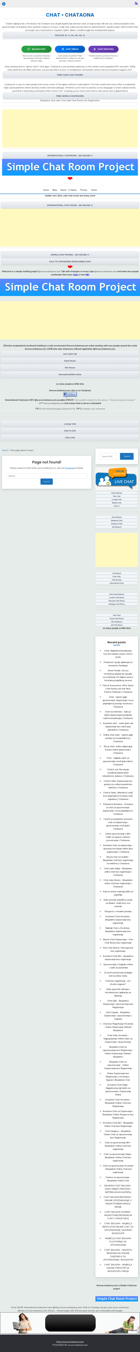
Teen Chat (117, 615)
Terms (94, 190)
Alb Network (116, 527)
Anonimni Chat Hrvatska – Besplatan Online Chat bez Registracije (118, 1102)
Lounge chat (70, 424)
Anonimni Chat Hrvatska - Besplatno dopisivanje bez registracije (118, 919)
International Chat (117, 583)
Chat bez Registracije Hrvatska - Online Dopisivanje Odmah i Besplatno (118, 1027)
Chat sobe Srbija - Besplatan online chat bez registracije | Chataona (118, 871)
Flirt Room (70, 367)
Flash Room (70, 361)
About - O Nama (68, 190)
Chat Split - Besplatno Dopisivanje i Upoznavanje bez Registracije (118, 1004)
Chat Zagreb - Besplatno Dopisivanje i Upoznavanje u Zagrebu (118, 1015)
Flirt (87, 274)
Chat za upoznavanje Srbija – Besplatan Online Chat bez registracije (118, 1157)
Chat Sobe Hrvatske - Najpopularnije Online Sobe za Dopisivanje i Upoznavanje (117, 1038)
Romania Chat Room (117, 601)
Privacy (83, 190)
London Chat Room (116, 598)
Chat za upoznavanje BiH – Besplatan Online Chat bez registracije (118, 1145)
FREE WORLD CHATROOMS (70, 96)
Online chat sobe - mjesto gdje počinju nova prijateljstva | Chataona (118, 738)
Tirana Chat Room (117, 619)
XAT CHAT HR (70, 354)
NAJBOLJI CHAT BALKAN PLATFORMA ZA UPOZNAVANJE (118, 1241)
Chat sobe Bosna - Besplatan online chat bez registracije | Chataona (117, 883)
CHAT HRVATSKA (103, 49)
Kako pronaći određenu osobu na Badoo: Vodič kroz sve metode (118, 903)
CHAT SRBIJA (70, 49)
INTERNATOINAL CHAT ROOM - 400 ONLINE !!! (70, 205)
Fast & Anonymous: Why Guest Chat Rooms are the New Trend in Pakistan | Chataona (118, 688)
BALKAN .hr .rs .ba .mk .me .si (70, 35)
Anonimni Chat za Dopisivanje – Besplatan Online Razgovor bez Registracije (118, 1114)
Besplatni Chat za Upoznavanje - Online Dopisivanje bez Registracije (118, 1065)
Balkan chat (116, 503)
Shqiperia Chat (116, 520)
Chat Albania (117, 517)
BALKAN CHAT (36, 49)
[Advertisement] (70, 128)
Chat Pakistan (116, 493)
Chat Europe (117, 580)
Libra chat (70, 437)
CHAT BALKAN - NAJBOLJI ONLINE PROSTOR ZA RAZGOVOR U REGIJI (118, 1267)
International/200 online (70, 374)
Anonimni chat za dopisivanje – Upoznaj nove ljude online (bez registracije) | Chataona (118, 848)
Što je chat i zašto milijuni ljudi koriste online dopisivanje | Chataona (118, 749)
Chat (75, 274)
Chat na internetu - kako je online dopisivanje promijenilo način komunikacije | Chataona (118, 715)
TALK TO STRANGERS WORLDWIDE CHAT (70, 261)
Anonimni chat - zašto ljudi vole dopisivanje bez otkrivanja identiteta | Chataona (118, 726)
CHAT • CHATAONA (70, 14)
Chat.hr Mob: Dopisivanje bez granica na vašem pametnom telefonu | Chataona (118, 784)
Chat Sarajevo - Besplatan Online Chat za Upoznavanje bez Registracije (118, 1134)
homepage (70, 468)
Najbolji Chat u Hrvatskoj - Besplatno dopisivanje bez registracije (118, 931)
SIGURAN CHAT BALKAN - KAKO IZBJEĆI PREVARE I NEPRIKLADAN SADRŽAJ (118, 1188)
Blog (54, 190)
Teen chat (116, 496)
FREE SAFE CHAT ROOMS (70, 75)
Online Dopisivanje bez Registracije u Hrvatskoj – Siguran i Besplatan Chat (118, 1076)
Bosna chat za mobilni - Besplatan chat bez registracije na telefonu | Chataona (118, 860)
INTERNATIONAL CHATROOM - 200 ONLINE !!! (70, 155)
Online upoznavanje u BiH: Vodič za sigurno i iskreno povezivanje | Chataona (118, 837)
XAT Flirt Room (116, 625)
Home (46, 190)
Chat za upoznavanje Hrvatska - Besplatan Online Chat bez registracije (118, 1169)
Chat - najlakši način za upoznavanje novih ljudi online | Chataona (118, 761)
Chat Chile (117, 577)
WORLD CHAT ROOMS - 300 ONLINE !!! (70, 255)
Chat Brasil (116, 573)
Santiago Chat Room (117, 604)
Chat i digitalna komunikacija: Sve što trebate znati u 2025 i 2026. (118, 653)
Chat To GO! (70, 431)
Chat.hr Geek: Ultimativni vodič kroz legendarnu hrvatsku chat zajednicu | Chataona (118, 795)
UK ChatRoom (116, 622)
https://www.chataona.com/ (70, 1341)
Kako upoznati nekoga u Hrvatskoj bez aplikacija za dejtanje (118, 992)
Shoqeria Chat (116, 524)
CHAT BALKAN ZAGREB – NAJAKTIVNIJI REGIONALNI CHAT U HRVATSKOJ (118, 1215)
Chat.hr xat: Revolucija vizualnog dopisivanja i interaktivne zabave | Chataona (118, 772)
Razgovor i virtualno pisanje (118, 911)
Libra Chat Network (116, 594)
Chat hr (116, 506)
